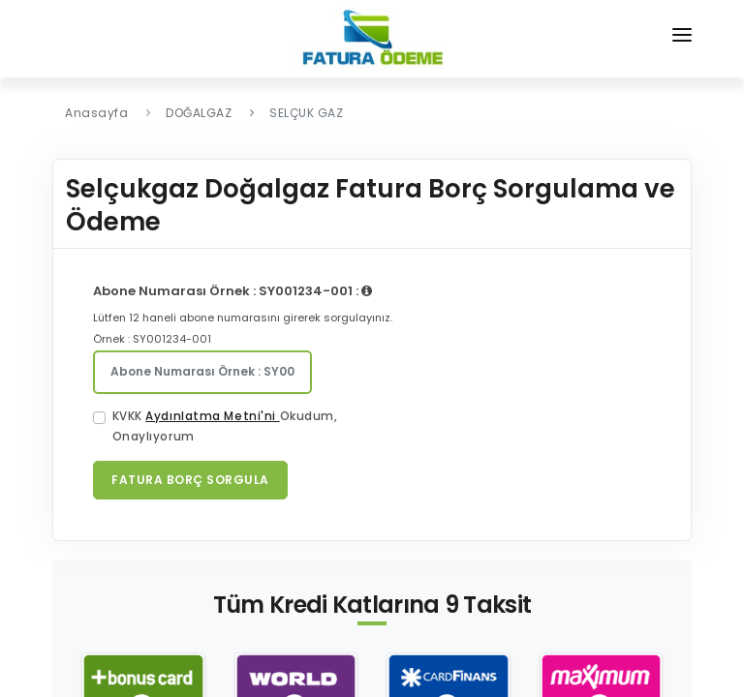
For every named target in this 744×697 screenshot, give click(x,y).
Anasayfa (96, 113)
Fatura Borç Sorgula (190, 479)
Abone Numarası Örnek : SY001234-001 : (232, 291)
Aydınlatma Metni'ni (212, 416)
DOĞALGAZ (199, 113)
